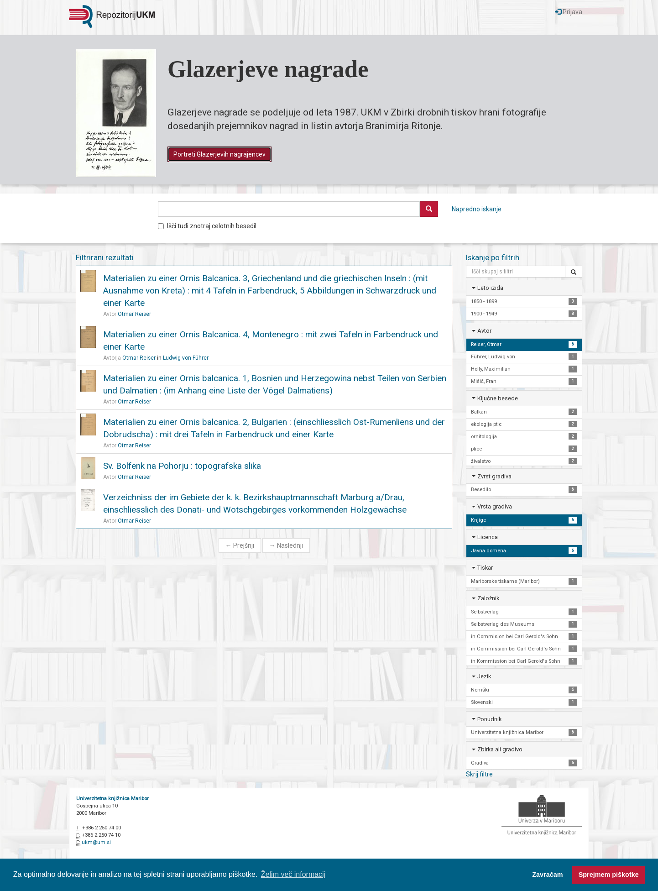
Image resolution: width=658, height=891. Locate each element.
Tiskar (485, 567)
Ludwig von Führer (186, 358)
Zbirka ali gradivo (499, 749)
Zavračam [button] (547, 874)
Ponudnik (489, 719)
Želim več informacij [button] (293, 874)
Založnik (488, 598)
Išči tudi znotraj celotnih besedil (207, 226)
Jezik (484, 676)
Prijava (568, 12)
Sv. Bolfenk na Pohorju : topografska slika (182, 466)
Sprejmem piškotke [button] (609, 874)
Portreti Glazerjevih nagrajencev (219, 154)
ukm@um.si (96, 842)
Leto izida (490, 287)
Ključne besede (497, 398)
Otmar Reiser (134, 314)
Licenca (487, 537)
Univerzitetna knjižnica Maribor (112, 799)
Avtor (484, 330)
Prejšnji (239, 545)
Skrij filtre (479, 774)
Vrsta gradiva (494, 506)
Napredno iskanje (476, 209)
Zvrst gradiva (494, 476)
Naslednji (286, 545)
